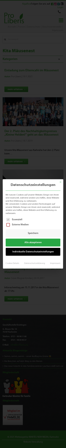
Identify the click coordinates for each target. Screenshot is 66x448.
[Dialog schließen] (62, 180)
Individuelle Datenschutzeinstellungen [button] (33, 251)
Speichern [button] (33, 233)
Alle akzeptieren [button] (32, 242)
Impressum (54, 262)
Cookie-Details (13, 262)
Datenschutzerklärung (34, 262)
